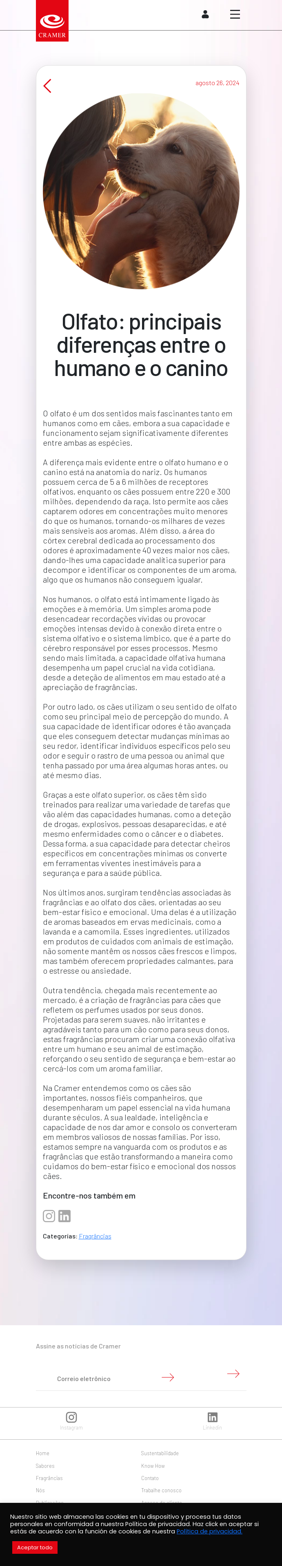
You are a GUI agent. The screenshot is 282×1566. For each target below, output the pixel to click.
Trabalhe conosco (161, 1490)
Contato (150, 1478)
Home (42, 1453)
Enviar (167, 1377)
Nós (40, 1490)
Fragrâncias (95, 1245)
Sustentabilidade (160, 1453)
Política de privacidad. (209, 1531)
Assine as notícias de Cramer (78, 1346)
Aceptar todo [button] (35, 1547)
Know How (153, 1466)
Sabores (45, 1466)
